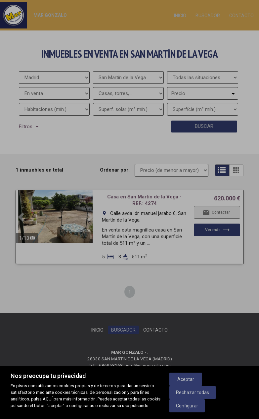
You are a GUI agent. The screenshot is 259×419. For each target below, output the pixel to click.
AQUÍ (48, 398)
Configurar (187, 405)
